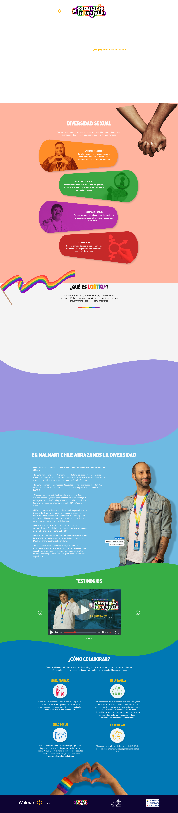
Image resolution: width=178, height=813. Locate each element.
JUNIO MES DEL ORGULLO (46, 25)
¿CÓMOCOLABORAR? (134, 25)
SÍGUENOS (120, 11)
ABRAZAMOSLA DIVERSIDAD (116, 25)
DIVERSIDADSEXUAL (65, 25)
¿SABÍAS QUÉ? (97, 24)
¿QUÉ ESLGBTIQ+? (81, 25)
